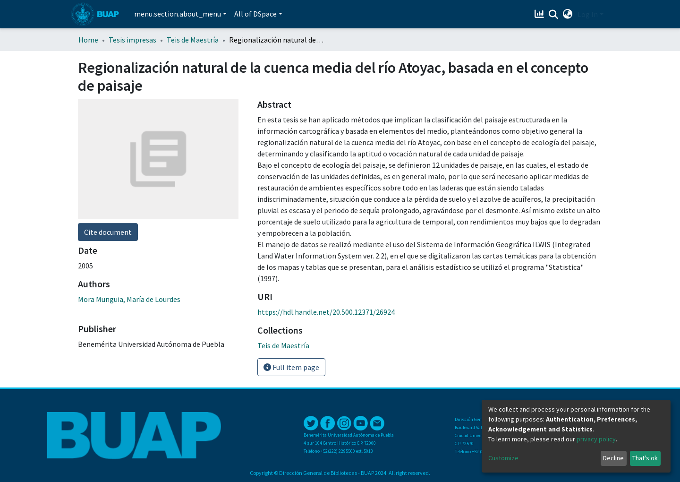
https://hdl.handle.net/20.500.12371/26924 (326, 312)
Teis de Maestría (193, 39)
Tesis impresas (132, 39)
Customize (503, 458)
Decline (613, 458)
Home (88, 39)
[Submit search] (553, 15)
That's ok (645, 458)
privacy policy (596, 439)
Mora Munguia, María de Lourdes (129, 299)
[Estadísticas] (540, 14)
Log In (588, 14)
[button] (568, 14)
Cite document (108, 232)
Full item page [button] (291, 367)
